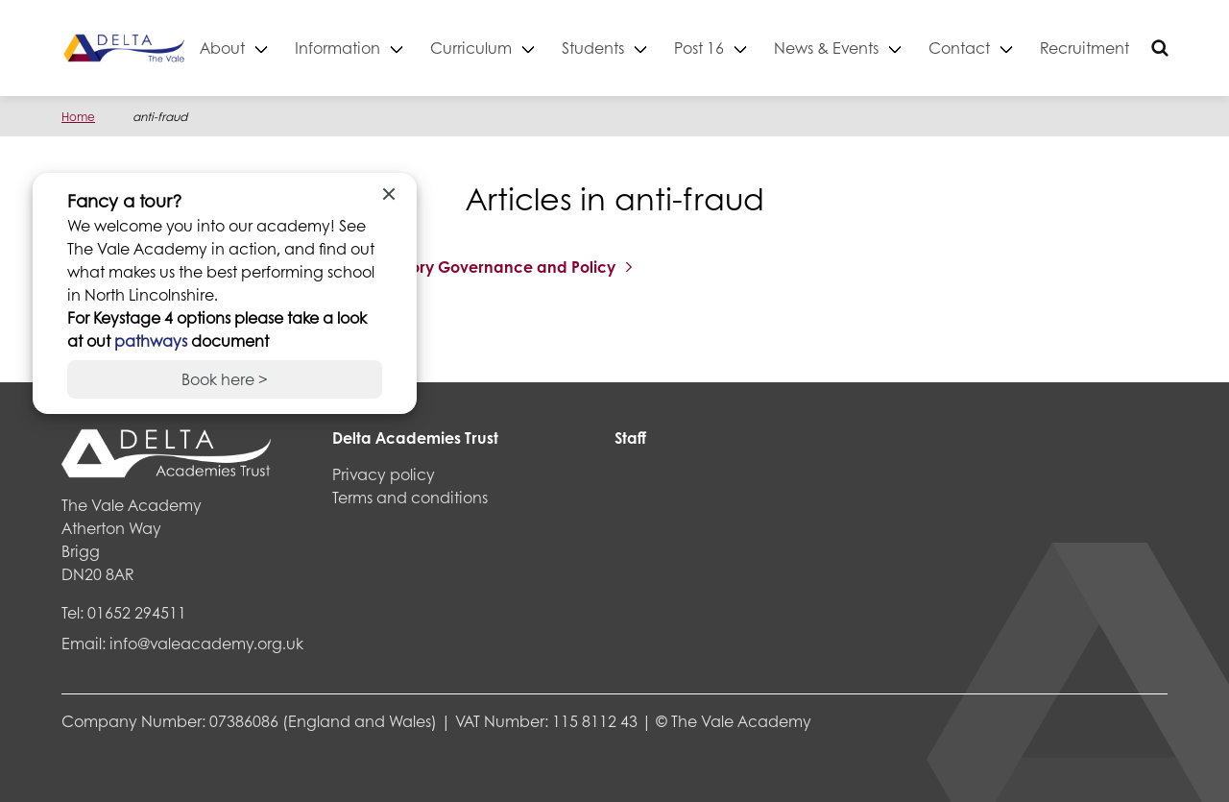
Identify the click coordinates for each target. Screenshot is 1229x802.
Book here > (224, 379)
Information (403, 47)
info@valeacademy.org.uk (206, 643)
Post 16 (765, 47)
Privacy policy (383, 474)
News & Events (892, 47)
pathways (152, 340)
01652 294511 (136, 612)
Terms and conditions (410, 497)
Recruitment (1150, 47)
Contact (1025, 47)
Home (78, 117)
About (288, 47)
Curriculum (537, 47)
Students (659, 47)
